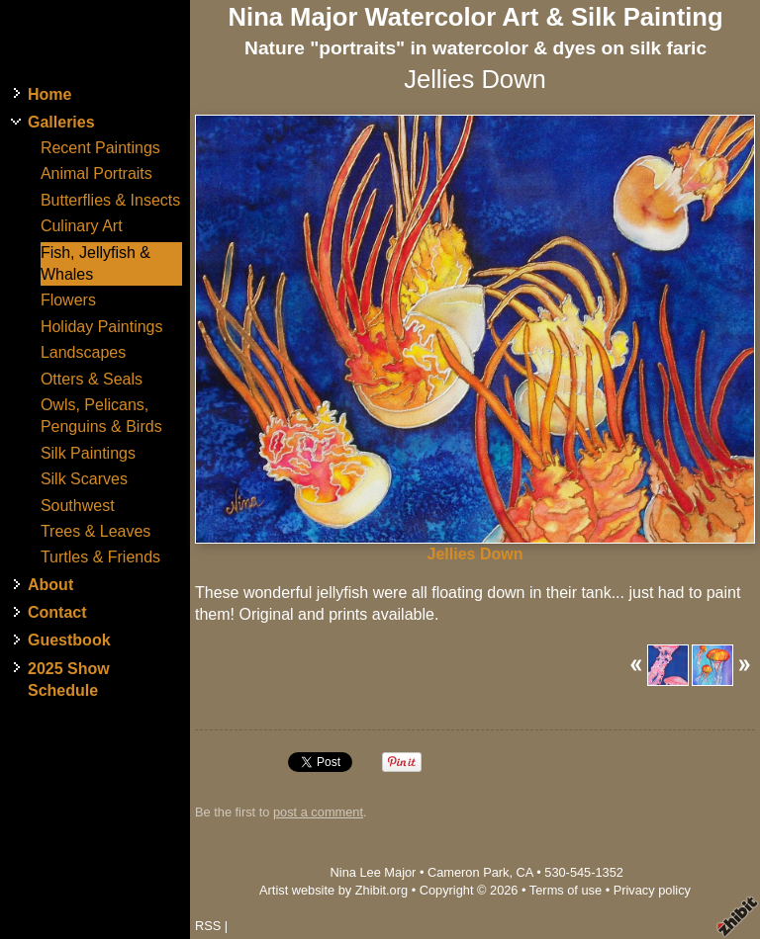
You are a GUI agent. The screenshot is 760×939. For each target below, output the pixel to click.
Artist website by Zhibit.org (333, 890)
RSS (208, 925)
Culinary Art (82, 225)
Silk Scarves (84, 478)
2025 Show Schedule (69, 679)
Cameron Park (469, 872)
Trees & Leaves (95, 531)
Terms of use (565, 890)
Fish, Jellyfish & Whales (95, 263)
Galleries (61, 122)
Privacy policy (652, 890)
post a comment (318, 812)
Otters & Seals (91, 379)
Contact (57, 612)
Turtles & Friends (100, 557)
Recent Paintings (100, 147)
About (50, 584)
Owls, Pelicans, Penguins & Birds (101, 415)
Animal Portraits (96, 173)
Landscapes (83, 352)
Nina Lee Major (374, 872)
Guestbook (69, 640)
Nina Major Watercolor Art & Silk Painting (476, 17)
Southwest (78, 505)
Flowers (68, 300)
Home (49, 94)
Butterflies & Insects (110, 200)
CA (525, 872)
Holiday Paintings (102, 326)
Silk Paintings (88, 453)
